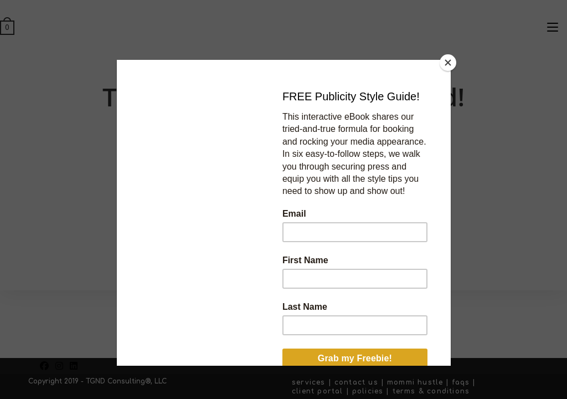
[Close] (448, 62)
